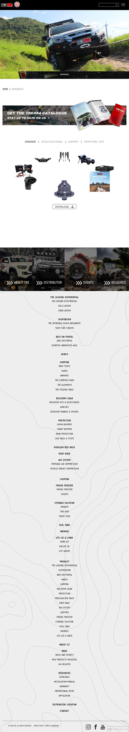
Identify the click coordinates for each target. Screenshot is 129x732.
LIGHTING (64, 479)
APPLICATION (64, 695)
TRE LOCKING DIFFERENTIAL (64, 297)
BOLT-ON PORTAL (64, 336)
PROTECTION (64, 420)
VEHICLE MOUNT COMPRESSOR (64, 468)
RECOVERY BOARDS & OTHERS (64, 411)
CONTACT (64, 710)
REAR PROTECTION (64, 433)
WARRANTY (73, 141)
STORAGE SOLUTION (64, 502)
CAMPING (64, 362)
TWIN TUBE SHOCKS (64, 328)
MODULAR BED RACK (64, 447)
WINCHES (64, 407)
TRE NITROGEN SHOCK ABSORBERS (64, 323)
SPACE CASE (64, 516)
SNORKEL (64, 531)
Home (5, 89)
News (64, 650)
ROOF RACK (64, 453)
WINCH (64, 354)
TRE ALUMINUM (64, 385)
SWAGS (64, 370)
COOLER (64, 494)
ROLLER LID (64, 546)
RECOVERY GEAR (64, 398)
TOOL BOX (64, 511)
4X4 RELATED (64, 664)
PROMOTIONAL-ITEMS (64, 691)
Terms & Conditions (52, 726)
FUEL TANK (64, 525)
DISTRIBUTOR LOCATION (65, 704)
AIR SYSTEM (64, 460)
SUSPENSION (64, 319)
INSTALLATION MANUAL (52, 141)
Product (64, 561)
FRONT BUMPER (64, 429)
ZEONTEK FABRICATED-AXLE (64, 345)
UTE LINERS (64, 551)
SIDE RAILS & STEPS (64, 438)
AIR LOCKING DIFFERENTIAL (64, 301)
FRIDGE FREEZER (64, 485)
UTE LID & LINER (64, 537)
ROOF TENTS (64, 366)
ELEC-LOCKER (64, 305)
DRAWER (64, 506)
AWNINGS (64, 375)
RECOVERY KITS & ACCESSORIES (64, 402)
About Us (64, 644)
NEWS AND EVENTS (64, 654)
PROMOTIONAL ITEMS (94, 141)
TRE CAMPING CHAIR (64, 380)
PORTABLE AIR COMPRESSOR (64, 464)
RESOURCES (17, 89)
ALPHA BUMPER (64, 424)
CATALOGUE (31, 141)
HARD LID (64, 541)
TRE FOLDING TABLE (64, 389)
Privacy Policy (39, 726)
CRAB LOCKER (64, 310)
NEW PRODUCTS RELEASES (64, 659)
